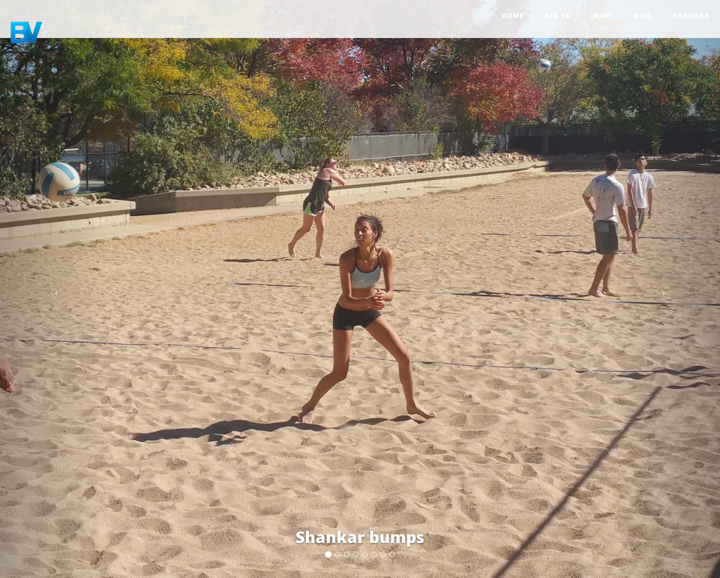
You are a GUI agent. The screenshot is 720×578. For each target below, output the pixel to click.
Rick (642, 15)
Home (512, 15)
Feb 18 (557, 15)
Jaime (602, 15)
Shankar (691, 15)
